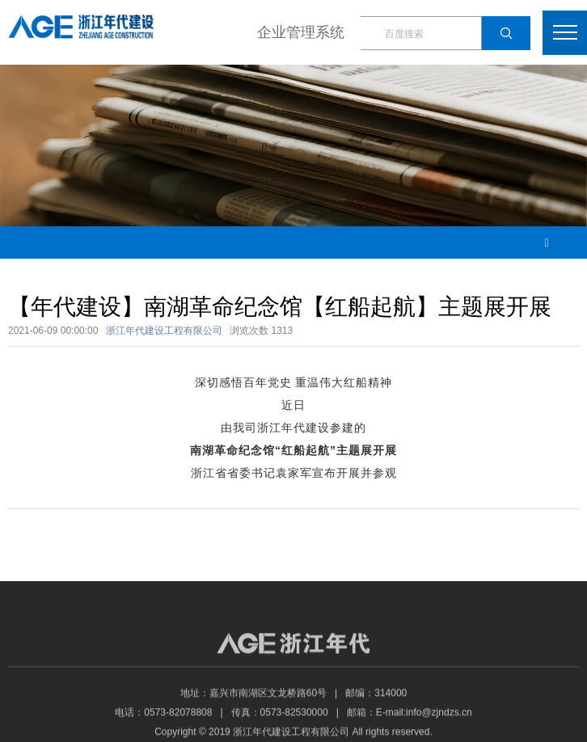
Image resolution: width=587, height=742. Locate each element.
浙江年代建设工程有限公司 (164, 330)
